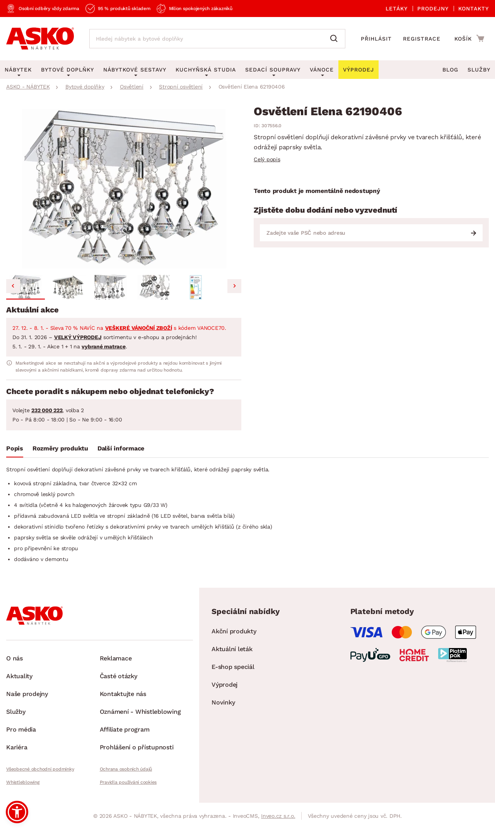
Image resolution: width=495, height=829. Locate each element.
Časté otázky (118, 676)
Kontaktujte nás (123, 694)
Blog (450, 70)
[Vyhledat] (335, 38)
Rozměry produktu (60, 448)
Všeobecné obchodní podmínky (40, 769)
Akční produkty (234, 631)
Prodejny (433, 8)
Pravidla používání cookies (128, 782)
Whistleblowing (22, 782)
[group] (123, 189)
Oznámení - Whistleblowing (140, 711)
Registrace (421, 39)
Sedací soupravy (272, 70)
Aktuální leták (232, 649)
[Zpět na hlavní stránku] (40, 38)
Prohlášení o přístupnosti (137, 747)
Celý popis (267, 159)
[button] (25, 287)
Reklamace (116, 658)
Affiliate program (125, 729)
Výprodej (224, 684)
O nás (14, 658)
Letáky (397, 8)
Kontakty (473, 8)
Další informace (120, 448)
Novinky (223, 702)
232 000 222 (46, 410)
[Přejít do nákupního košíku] (469, 38)
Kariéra (16, 747)
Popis (14, 448)
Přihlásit (376, 39)
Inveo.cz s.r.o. (278, 816)
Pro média (21, 729)
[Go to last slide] (13, 286)
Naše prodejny (27, 694)
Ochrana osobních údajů (126, 769)
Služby (479, 70)
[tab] (14, 450)
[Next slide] (234, 286)
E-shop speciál (233, 666)
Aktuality (19, 676)
